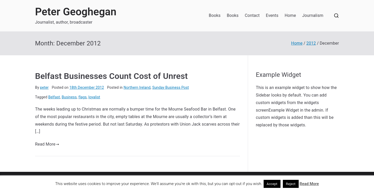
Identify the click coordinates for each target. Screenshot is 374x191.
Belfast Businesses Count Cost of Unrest (111, 76)
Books (215, 15)
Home (290, 15)
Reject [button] (291, 184)
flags (82, 97)
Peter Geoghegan (75, 12)
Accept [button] (272, 184)
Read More (47, 144)
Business (69, 97)
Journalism (312, 15)
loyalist (94, 97)
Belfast (54, 97)
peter (44, 87)
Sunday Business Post (170, 87)
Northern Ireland (137, 87)
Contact (252, 15)
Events (272, 15)
